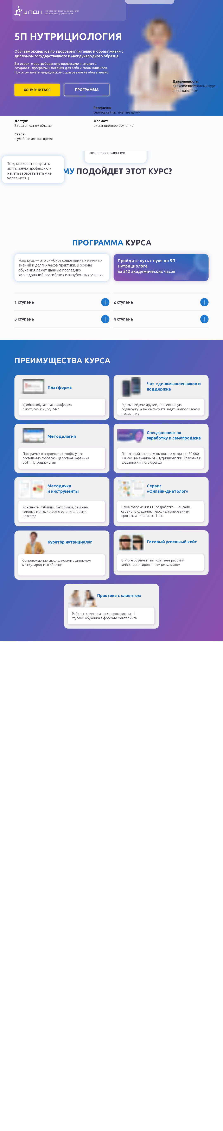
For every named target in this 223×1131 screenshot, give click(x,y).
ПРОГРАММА (87, 90)
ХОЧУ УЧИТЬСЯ (37, 90)
